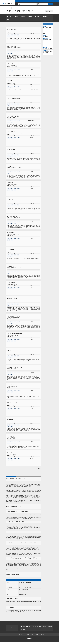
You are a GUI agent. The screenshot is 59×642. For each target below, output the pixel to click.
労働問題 (44, 626)
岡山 (45, 51)
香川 (51, 51)
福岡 (43, 43)
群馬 (45, 28)
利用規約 (28, 634)
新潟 (43, 48)
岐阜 (47, 36)
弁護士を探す (12, 627)
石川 (48, 48)
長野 (47, 48)
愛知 (43, 36)
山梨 (45, 48)
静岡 (45, 36)
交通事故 (9, 16)
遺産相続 (23, 16)
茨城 (43, 28)
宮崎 (48, 43)
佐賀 (50, 43)
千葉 (49, 27)
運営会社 (32, 634)
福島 (45, 40)
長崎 (51, 43)
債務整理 (30, 16)
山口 (47, 51)
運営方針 (37, 634)
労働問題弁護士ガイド (49, 11)
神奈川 (46, 27)
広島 (43, 51)
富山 (50, 48)
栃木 (50, 27)
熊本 (45, 43)
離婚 (16, 16)
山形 (43, 40)
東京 (43, 27)
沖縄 (46, 45)
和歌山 (44, 33)
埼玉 (47, 27)
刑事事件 (37, 16)
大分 (47, 43)
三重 (48, 36)
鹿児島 (44, 45)
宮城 (50, 39)
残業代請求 (45, 16)
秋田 (49, 39)
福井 (51, 48)
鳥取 (48, 51)
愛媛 (45, 52)
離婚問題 (23, 626)
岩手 (47, 39)
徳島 (43, 52)
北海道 (44, 39)
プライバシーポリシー (22, 634)
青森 (46, 39)
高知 (47, 52)
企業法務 (9, 19)
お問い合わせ (42, 634)
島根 (50, 51)
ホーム (16, 634)
